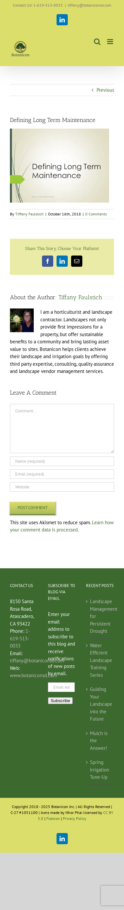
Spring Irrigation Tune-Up (99, 769)
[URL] (62, 487)
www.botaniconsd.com (33, 675)
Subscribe (60, 700)
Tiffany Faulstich (29, 213)
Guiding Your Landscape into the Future (100, 704)
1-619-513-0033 (20, 638)
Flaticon (53, 818)
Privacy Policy (74, 818)
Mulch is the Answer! (98, 740)
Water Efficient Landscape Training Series (100, 660)
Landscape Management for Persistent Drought (100, 616)
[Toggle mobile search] (97, 41)
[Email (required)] (62, 474)
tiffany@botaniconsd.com (89, 5)
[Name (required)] (62, 461)
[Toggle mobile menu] (110, 41)
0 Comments (96, 213)
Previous (105, 90)
